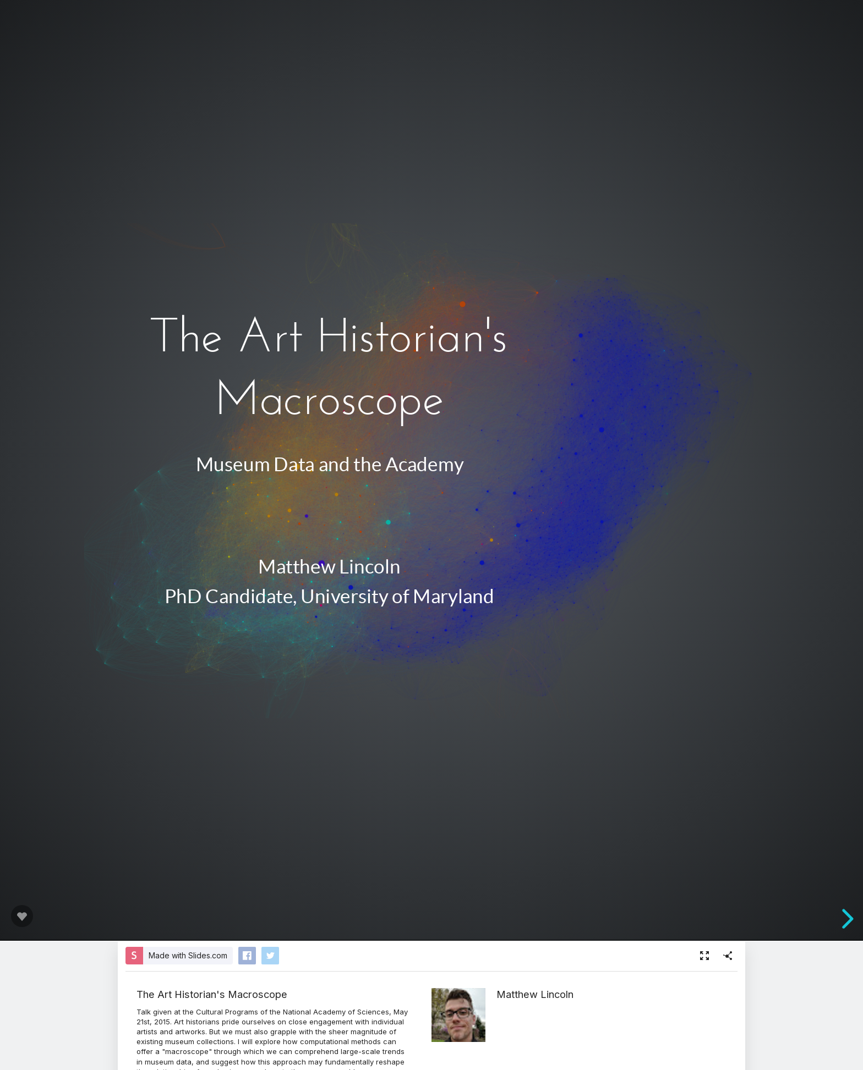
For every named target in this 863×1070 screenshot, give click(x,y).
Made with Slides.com (188, 955)
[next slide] (846, 919)
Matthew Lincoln (534, 994)
